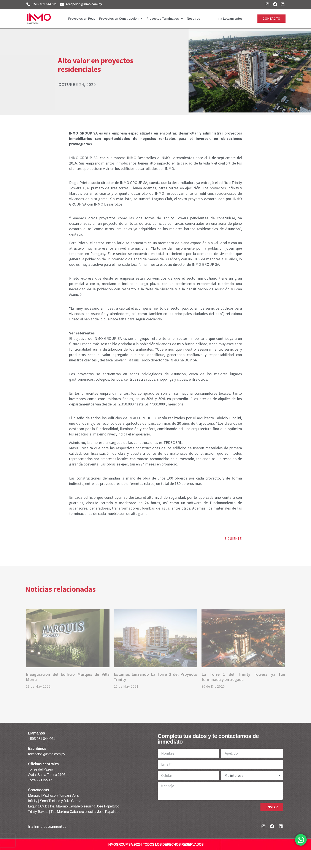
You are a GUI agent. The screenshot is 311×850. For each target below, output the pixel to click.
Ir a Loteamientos (230, 18)
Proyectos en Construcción (121, 18)
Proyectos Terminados (164, 18)
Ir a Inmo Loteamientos (47, 826)
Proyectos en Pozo (81, 18)
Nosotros (193, 18)
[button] (271, 18)
